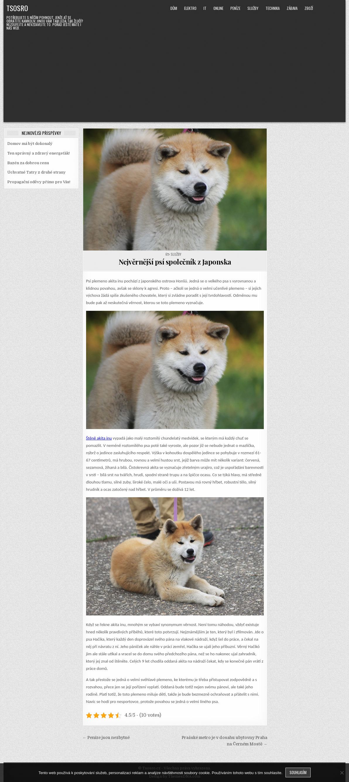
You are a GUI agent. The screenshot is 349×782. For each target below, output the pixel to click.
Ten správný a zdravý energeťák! (38, 153)
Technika (273, 8)
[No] (342, 773)
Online (218, 8)
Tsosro (17, 8)
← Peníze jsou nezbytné (106, 737)
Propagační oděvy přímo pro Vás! (38, 182)
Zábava (292, 8)
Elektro (190, 8)
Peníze (235, 8)
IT (204, 8)
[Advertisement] (174, 75)
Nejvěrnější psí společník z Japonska (175, 261)
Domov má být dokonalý (29, 143)
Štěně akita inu (99, 438)
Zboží (308, 8)
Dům (173, 8)
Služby (253, 8)
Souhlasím (298, 772)
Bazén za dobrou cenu (28, 163)
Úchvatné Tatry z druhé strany (36, 172)
